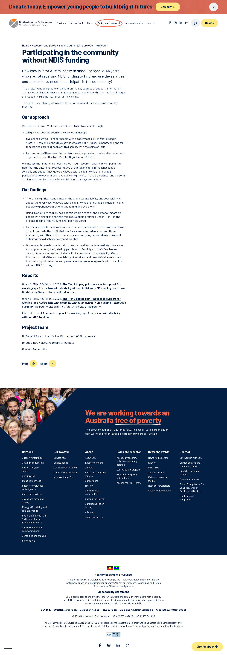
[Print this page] (33, 363)
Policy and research (129, 452)
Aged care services (32, 494)
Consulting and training (34, 535)
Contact (185, 452)
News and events (158, 452)
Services (27, 452)
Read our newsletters (159, 485)
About (89, 452)
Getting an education (33, 462)
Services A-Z (28, 540)
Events (152, 462)
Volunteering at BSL (64, 477)
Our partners (91, 480)
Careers (89, 467)
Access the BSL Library (129, 482)
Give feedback (207, 646)
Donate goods (61, 462)
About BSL (90, 457)
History (89, 485)
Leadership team (94, 462)
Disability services (31, 480)
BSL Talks (153, 467)
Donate (209, 22)
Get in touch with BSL (191, 457)
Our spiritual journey (95, 498)
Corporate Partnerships (66, 472)
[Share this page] (52, 363)
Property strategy (94, 517)
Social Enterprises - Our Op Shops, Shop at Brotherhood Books (34, 519)
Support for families (32, 457)
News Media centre (158, 457)
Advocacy (90, 512)
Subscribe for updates (159, 490)
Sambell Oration (156, 472)
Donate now (60, 457)
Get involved (61, 452)
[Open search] (195, 23)
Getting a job (28, 475)
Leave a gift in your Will (65, 467)
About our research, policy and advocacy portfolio (127, 461)
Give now (168, 7)
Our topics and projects (128, 469)
